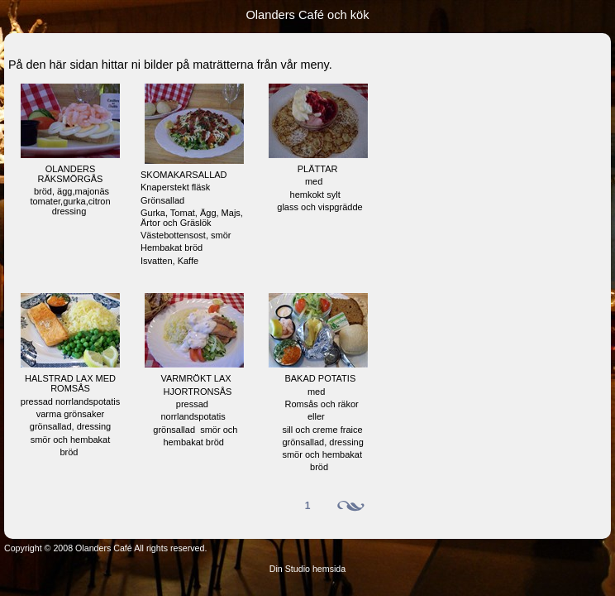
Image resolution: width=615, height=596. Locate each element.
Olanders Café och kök (307, 15)
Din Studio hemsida (307, 569)
